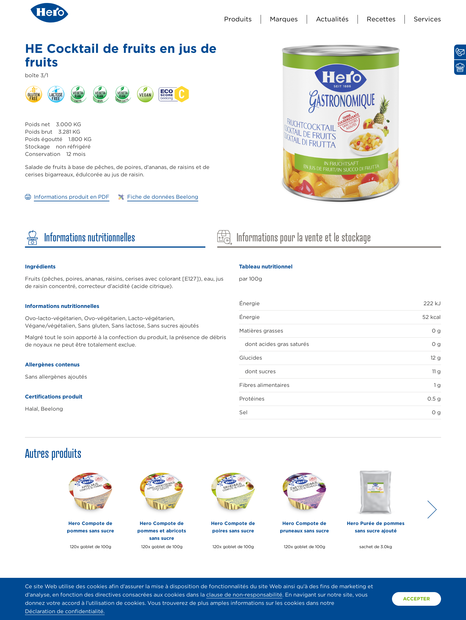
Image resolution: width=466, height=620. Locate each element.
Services (427, 19)
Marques (284, 19)
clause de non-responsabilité (244, 594)
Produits (238, 19)
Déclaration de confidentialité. (65, 611)
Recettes (381, 19)
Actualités (332, 19)
